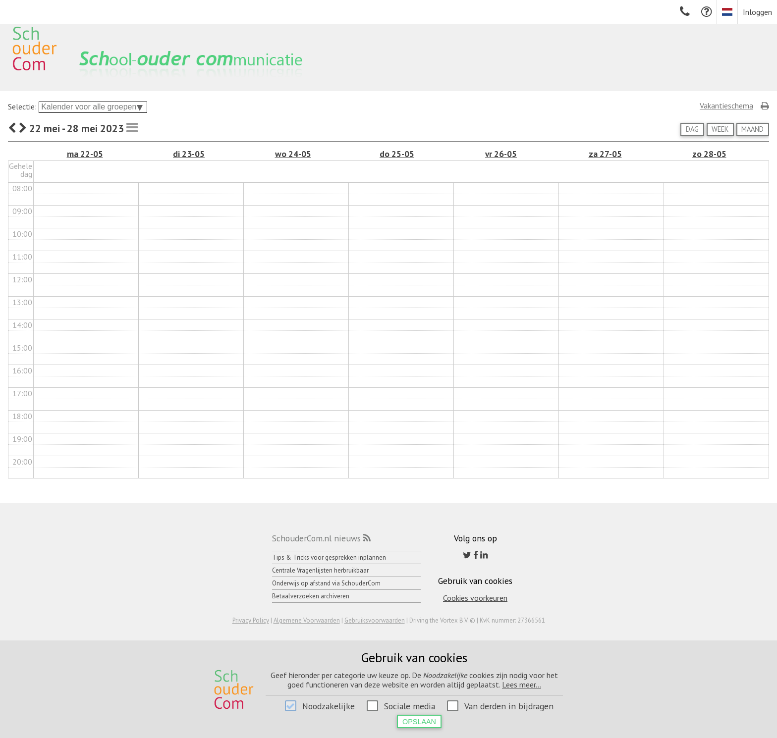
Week (720, 129)
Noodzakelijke (328, 706)
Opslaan (419, 722)
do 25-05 (397, 153)
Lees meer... (521, 684)
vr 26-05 (501, 153)
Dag (692, 129)
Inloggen (757, 12)
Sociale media (409, 706)
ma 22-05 (85, 153)
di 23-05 (189, 153)
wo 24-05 (293, 153)
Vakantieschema (726, 105)
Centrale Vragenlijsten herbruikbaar (320, 570)
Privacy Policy (250, 620)
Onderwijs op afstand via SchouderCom (326, 583)
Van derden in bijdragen (509, 706)
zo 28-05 (709, 153)
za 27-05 (605, 153)
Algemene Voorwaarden (307, 620)
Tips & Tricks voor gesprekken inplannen (329, 557)
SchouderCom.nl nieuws (316, 538)
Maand (752, 129)
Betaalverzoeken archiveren (310, 596)
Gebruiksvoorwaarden (374, 620)
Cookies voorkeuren (475, 598)
